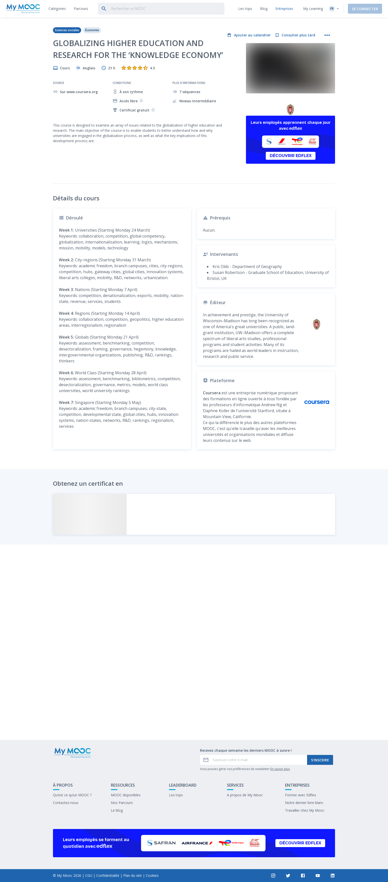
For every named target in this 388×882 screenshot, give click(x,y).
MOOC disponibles (126, 795)
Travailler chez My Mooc (304, 810)
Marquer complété (194, 699)
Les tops (176, 795)
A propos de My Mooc (245, 795)
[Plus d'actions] (327, 35)
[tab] (57, 8)
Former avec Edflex (300, 795)
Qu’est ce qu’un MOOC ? (72, 795)
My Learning (313, 8)
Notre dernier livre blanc (304, 802)
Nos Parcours (122, 802)
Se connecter (365, 8)
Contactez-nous (65, 802)
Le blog (117, 810)
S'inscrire (320, 760)
